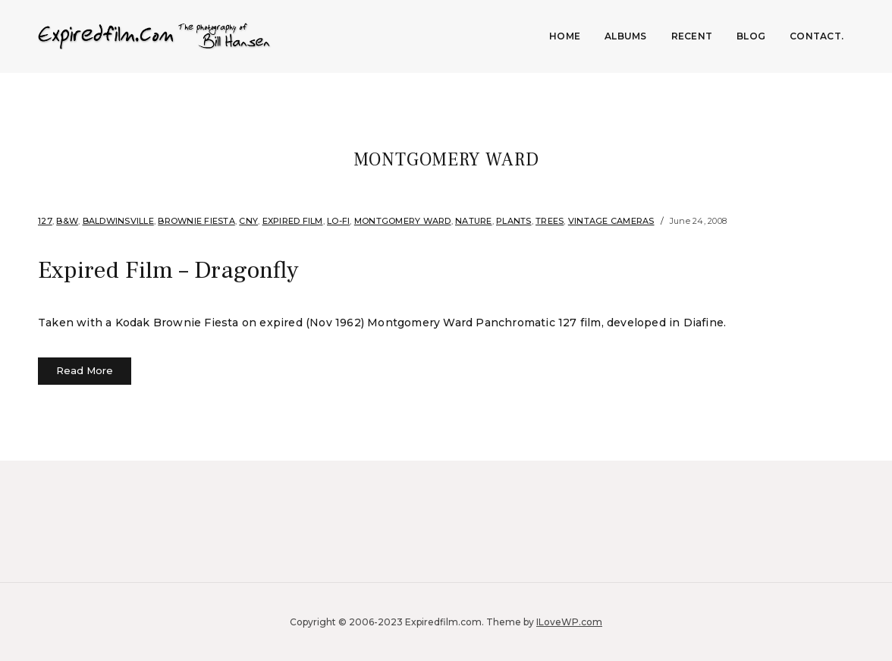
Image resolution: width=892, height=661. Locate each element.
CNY (248, 221)
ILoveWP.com (569, 621)
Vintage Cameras (611, 221)
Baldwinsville (118, 221)
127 (45, 221)
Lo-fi (338, 221)
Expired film (292, 221)
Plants (514, 221)
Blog (751, 36)
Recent (692, 36)
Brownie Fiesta (196, 221)
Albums (626, 36)
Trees (550, 221)
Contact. (816, 36)
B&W (67, 221)
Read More (84, 370)
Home (564, 36)
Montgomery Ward (402, 221)
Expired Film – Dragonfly (168, 270)
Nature (473, 221)
